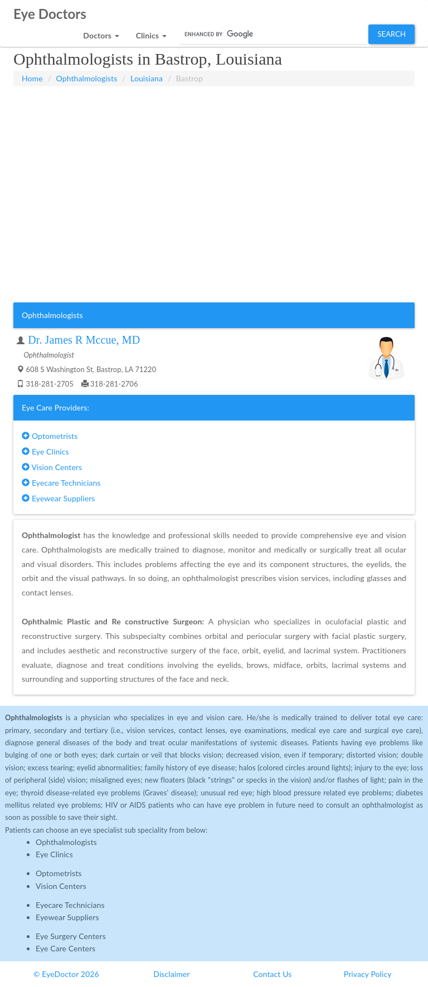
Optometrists (49, 436)
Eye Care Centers (65, 948)
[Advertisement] (214, 114)
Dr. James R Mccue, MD (84, 340)
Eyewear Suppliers (58, 498)
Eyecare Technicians (61, 482)
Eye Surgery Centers (71, 936)
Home (32, 78)
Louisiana (146, 78)
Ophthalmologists (87, 78)
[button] (101, 32)
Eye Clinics (45, 451)
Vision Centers (52, 467)
